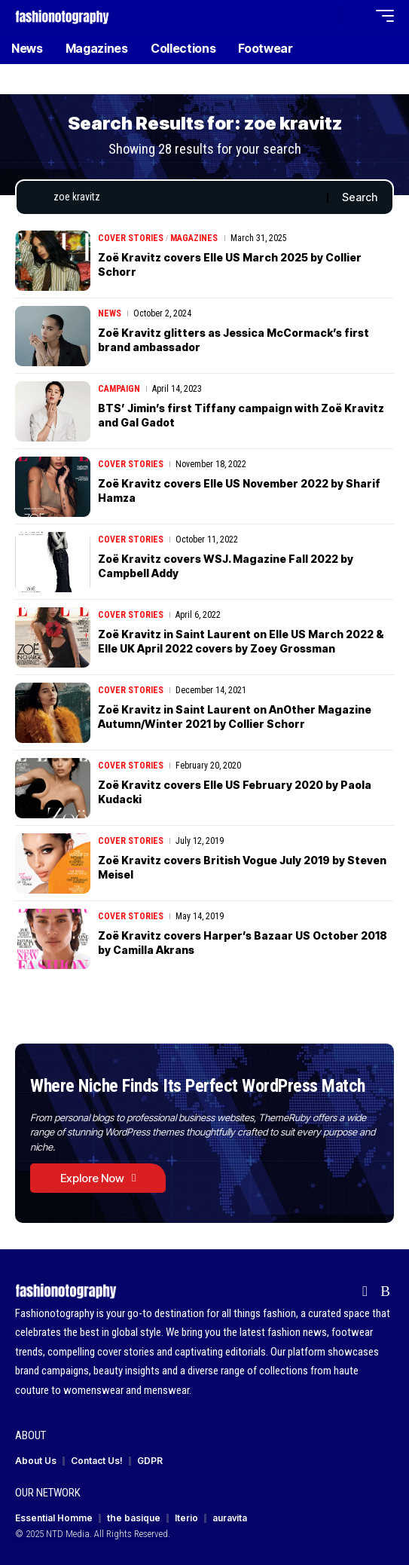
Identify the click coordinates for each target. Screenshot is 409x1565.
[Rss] (385, 1291)
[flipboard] (365, 1291)
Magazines (194, 238)
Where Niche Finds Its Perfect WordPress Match (197, 1085)
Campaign (119, 389)
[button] (327, 16)
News (109, 313)
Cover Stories (130, 238)
